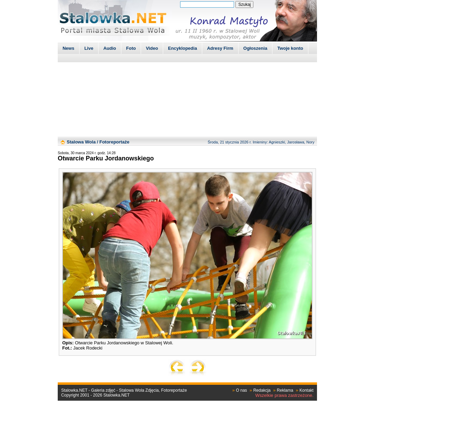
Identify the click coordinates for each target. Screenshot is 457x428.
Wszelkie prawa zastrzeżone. (284, 395)
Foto (131, 48)
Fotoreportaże (114, 142)
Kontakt (306, 390)
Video (152, 48)
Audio (109, 48)
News (68, 48)
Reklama (285, 390)
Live (88, 48)
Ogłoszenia (255, 48)
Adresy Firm (220, 48)
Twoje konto (290, 48)
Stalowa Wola (81, 142)
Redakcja (262, 390)
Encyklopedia (182, 48)
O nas (241, 390)
